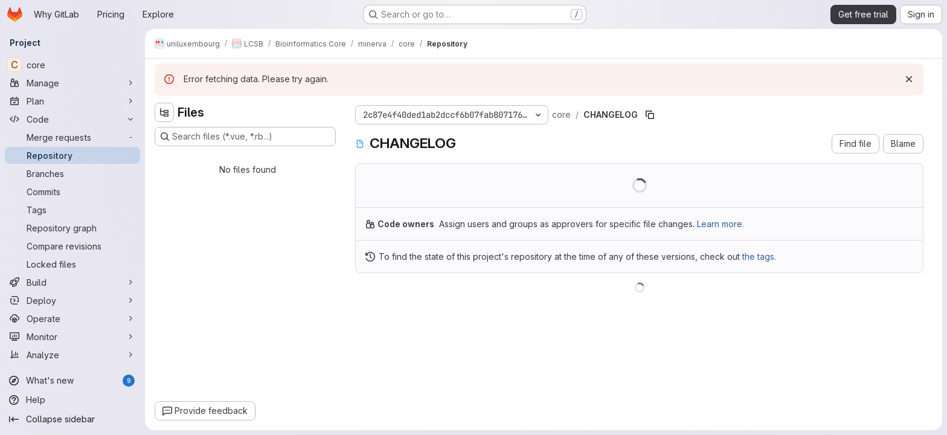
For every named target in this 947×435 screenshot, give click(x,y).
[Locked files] (72, 264)
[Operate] (72, 318)
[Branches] (72, 173)
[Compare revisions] (72, 245)
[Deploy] (72, 300)
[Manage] (72, 82)
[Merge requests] (72, 137)
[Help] (72, 400)
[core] (72, 64)
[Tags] (72, 209)
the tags (758, 256)
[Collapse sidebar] (72, 419)
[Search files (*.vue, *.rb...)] (245, 136)
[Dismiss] (909, 79)
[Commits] (72, 191)
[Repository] (72, 155)
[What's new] (72, 380)
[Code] (72, 119)
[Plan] (72, 100)
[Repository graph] (72, 227)
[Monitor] (72, 336)
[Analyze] (72, 354)
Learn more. (720, 224)
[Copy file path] (650, 114)
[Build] (72, 282)
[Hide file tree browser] (164, 112)
